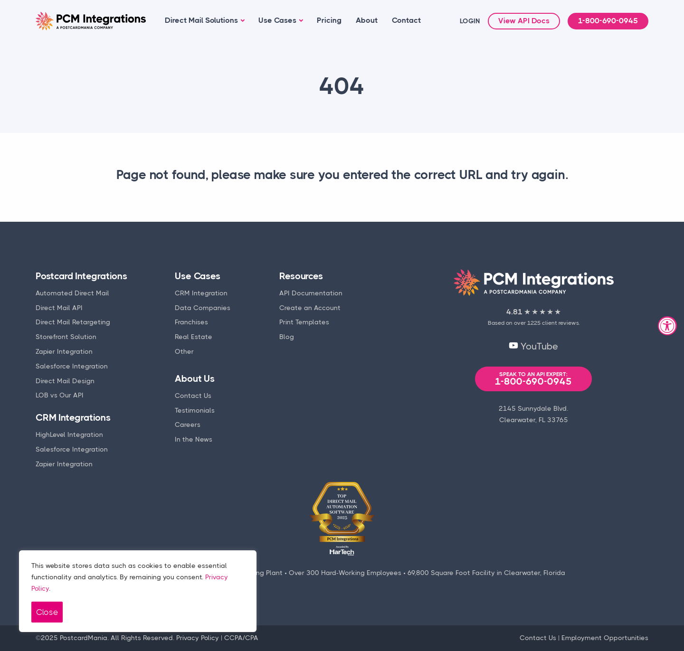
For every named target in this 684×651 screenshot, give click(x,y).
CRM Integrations (73, 417)
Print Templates (304, 322)
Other (184, 351)
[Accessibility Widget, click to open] (667, 325)
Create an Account (310, 307)
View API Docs (524, 21)
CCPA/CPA (241, 638)
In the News (193, 439)
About (367, 20)
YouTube (533, 346)
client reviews (560, 323)
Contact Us (193, 395)
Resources (301, 276)
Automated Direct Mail (72, 293)
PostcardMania (83, 638)
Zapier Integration (64, 351)
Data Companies (202, 307)
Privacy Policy (197, 638)
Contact (406, 20)
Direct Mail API (59, 307)
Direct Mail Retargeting (73, 322)
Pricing (329, 20)
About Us (194, 378)
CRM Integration (201, 293)
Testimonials (195, 410)
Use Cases (277, 20)
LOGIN (470, 21)
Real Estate (193, 336)
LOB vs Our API (60, 395)
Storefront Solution (66, 336)
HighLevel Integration (69, 434)
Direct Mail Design (65, 381)
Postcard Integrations (81, 276)
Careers (187, 424)
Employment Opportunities (604, 638)
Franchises (191, 322)
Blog (286, 336)
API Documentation (310, 293)
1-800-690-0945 (608, 21)
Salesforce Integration (72, 366)
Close (47, 612)
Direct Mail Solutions (201, 20)
